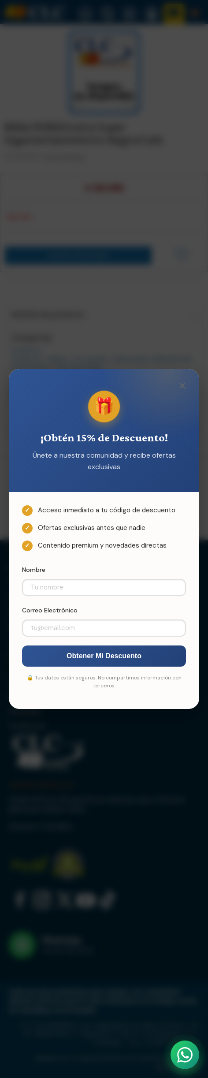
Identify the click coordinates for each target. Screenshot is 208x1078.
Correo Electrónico (50, 610)
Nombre (33, 570)
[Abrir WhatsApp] (185, 1055)
